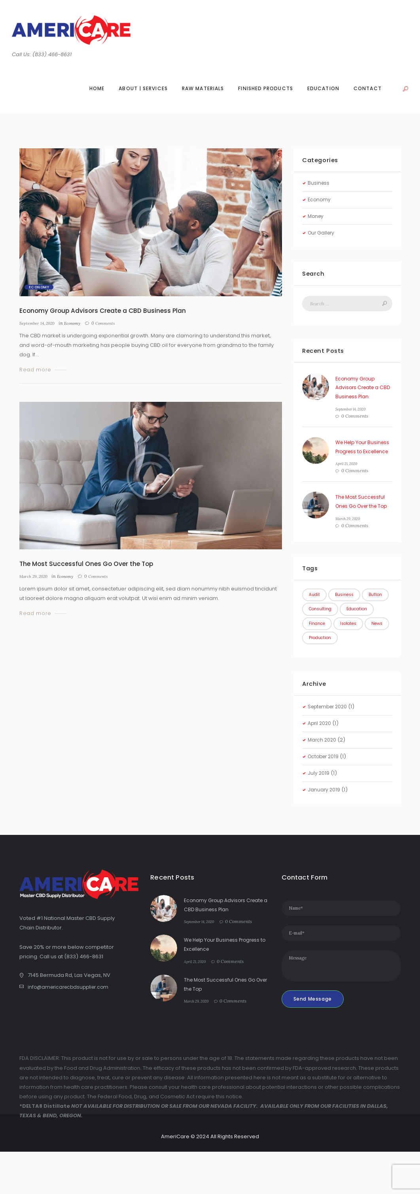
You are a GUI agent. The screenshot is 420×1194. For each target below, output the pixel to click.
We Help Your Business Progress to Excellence (362, 452)
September (329, 744)
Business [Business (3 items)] (345, 614)
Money (316, 216)
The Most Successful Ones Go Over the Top (90, 563)
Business (319, 183)
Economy (39, 287)
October (325, 793)
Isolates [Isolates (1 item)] (318, 660)
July (319, 810)
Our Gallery (322, 233)
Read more (35, 370)
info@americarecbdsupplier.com (71, 1024)
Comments (110, 323)
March (323, 777)
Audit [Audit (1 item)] (314, 614)
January (324, 827)
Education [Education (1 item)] (320, 644)
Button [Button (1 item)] (316, 629)
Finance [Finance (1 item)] (355, 644)
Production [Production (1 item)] (321, 675)
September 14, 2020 (38, 323)
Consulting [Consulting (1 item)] (350, 629)
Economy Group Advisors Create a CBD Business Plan (106, 310)
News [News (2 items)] (348, 660)
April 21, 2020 (349, 474)
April (320, 760)
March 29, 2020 (35, 576)
